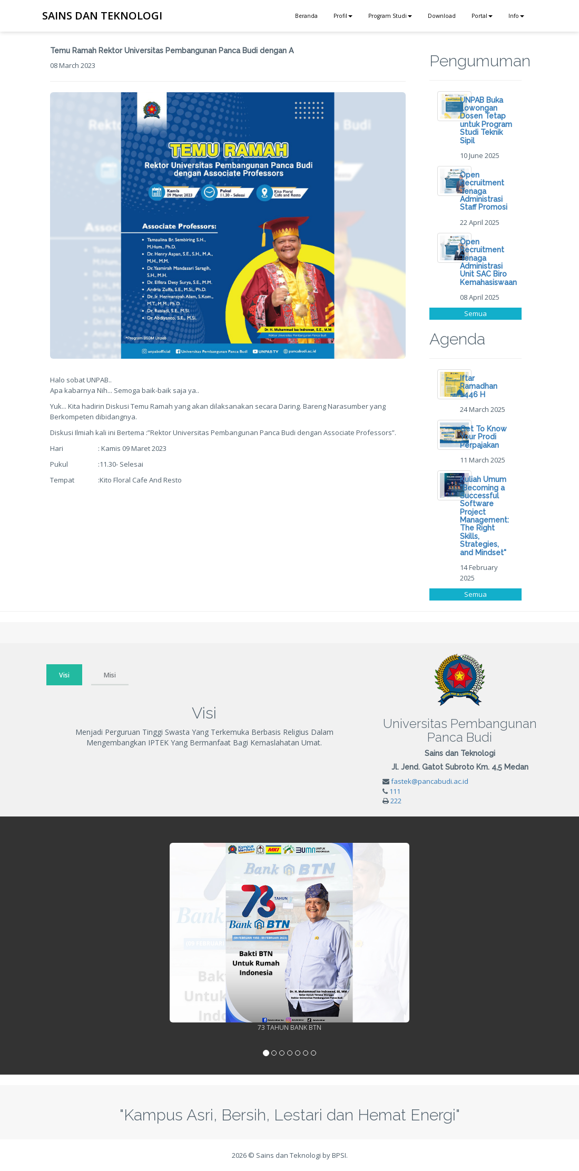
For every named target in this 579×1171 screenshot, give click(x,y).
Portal (482, 15)
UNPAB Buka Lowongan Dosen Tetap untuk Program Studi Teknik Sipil (486, 120)
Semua (475, 313)
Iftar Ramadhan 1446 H (478, 386)
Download (442, 15)
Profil (342, 15)
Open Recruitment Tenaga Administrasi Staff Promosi (483, 191)
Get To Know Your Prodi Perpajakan (483, 437)
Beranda (306, 15)
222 (395, 800)
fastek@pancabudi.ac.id (429, 781)
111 (394, 791)
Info (516, 15)
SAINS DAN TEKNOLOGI (102, 15)
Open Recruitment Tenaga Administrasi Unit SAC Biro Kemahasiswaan (488, 262)
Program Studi (390, 15)
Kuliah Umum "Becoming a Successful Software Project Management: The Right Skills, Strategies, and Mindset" (484, 516)
